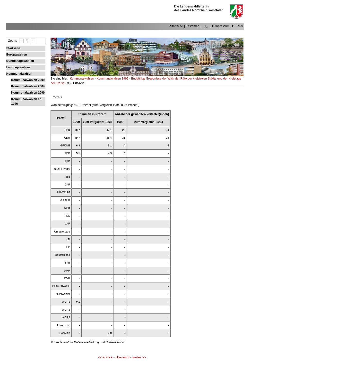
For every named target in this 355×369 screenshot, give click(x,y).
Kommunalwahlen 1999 (28, 92)
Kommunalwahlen (19, 73)
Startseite (176, 26)
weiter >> (139, 357)
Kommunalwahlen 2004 (28, 86)
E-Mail (239, 26)
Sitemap (193, 26)
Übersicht (122, 357)
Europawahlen (16, 54)
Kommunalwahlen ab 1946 (26, 101)
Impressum (222, 26)
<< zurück (105, 357)
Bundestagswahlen (20, 61)
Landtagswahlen (18, 67)
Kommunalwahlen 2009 (28, 80)
